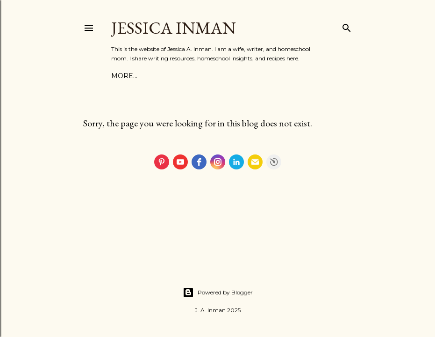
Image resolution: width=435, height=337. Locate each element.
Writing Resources (217, 76)
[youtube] (180, 161)
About (123, 76)
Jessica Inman (173, 28)
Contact (157, 76)
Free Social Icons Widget (274, 162)
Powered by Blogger (218, 292)
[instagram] (217, 161)
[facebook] (199, 161)
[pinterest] (161, 161)
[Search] (346, 26)
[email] (255, 161)
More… (274, 76)
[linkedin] (236, 161)
